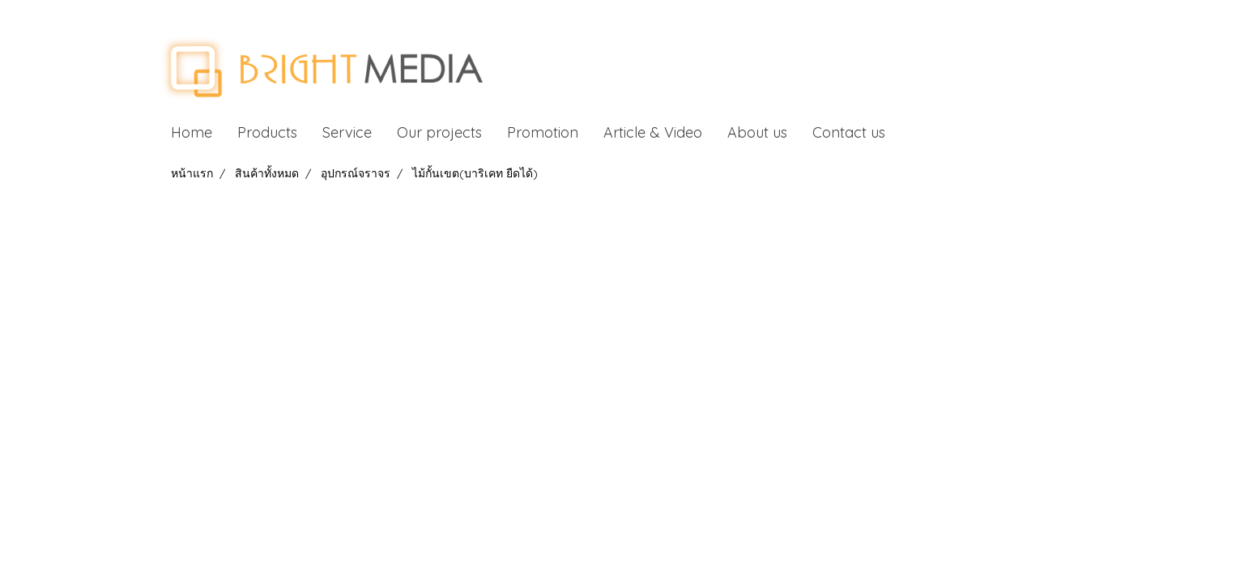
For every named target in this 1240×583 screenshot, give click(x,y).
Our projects (439, 132)
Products (267, 132)
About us (757, 132)
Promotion (542, 132)
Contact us (848, 132)
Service (347, 132)
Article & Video (652, 132)
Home (191, 132)
